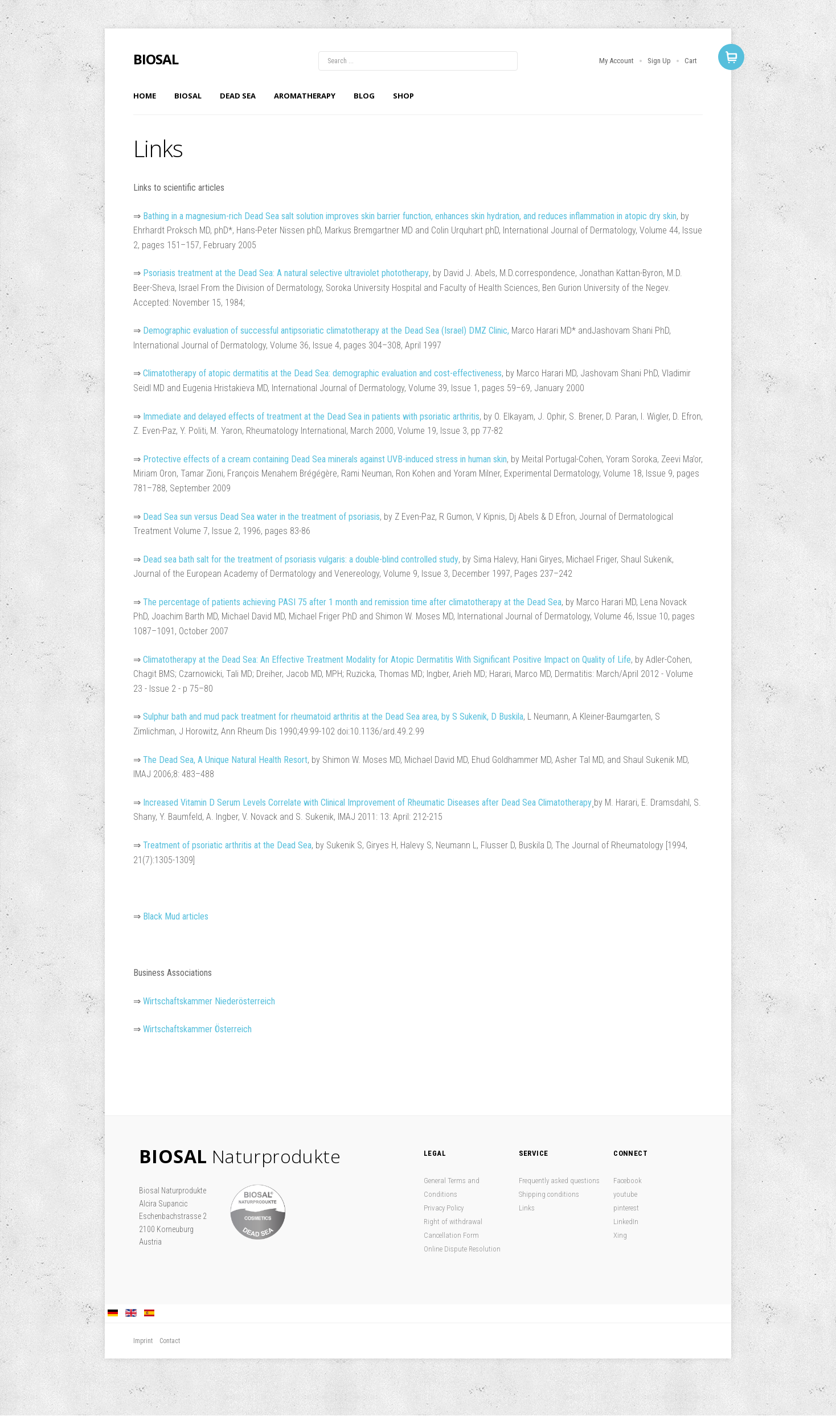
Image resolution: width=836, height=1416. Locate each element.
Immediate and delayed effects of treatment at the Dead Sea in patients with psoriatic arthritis (311, 416)
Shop (403, 96)
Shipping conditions (549, 1194)
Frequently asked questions (559, 1180)
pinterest (626, 1208)
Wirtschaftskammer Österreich (197, 1029)
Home (144, 96)
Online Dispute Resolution (462, 1249)
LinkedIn (625, 1221)
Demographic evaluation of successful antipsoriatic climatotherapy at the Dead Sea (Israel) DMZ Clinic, (326, 330)
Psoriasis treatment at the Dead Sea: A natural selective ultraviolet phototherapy (286, 273)
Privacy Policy (444, 1208)
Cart (691, 60)
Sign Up (659, 60)
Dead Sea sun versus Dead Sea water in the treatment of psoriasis (261, 516)
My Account (616, 60)
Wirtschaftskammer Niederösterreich (209, 1001)
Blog (364, 96)
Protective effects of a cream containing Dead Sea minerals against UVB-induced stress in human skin (325, 459)
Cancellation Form (451, 1235)
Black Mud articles (175, 916)
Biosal (188, 96)
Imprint (143, 1341)
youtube (625, 1194)
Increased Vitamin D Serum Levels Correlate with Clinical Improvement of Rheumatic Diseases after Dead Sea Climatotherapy (367, 802)
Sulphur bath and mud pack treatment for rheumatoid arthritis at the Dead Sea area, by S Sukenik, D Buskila (333, 716)
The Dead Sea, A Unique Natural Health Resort (225, 759)
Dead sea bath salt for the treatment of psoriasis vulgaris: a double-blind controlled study (300, 559)
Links (527, 1208)
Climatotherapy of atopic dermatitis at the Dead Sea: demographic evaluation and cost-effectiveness (322, 373)
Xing (620, 1235)
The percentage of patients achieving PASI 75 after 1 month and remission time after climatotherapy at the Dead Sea (352, 602)
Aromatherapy (304, 96)
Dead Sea (238, 96)
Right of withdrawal (453, 1221)
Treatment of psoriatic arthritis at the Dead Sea (227, 845)
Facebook (627, 1180)
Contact (169, 1341)
